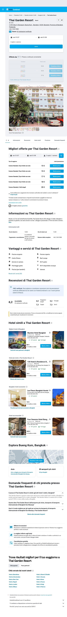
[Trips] (3, 34)
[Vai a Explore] (3, 29)
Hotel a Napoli (13, 585)
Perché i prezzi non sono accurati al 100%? (37, 610)
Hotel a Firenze (41, 585)
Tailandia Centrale (29, 15)
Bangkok (41, 15)
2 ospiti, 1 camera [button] (16, 42)
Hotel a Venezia (41, 580)
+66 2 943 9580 (14, 29)
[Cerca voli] (3, 15)
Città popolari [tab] (14, 569)
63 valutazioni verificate (25, 31)
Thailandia (17, 15)
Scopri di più (14, 194)
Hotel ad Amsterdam (15, 580)
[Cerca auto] (3, 22)
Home (11, 15)
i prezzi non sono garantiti (47, 598)
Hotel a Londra (14, 588)
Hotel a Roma (40, 583)
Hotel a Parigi (40, 588)
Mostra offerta (46, 349)
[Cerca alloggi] (3, 18)
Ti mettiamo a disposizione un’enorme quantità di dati (37, 607)
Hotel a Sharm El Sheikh (43, 578)
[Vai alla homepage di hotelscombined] (13, 9)
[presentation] (23, 133)
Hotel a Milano (14, 590)
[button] (3, 9)
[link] (21, 354)
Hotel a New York (14, 583)
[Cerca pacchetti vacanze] (3, 26)
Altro (10, 224)
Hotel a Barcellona (15, 578)
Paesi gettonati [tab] (26, 569)
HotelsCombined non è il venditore (37, 604)
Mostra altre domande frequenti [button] (36, 517)
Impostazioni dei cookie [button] (15, 202)
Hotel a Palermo (41, 590)
